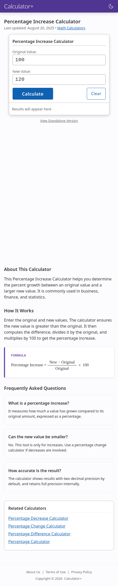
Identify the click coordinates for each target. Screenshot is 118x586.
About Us (33, 572)
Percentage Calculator (29, 541)
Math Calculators (71, 28)
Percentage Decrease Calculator (38, 518)
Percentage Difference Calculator (39, 534)
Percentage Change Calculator (36, 526)
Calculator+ (73, 578)
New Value (21, 71)
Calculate (33, 94)
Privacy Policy (81, 572)
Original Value (24, 51)
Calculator (18, 6)
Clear (96, 93)
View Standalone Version (59, 120)
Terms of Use (56, 572)
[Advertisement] (59, 198)
